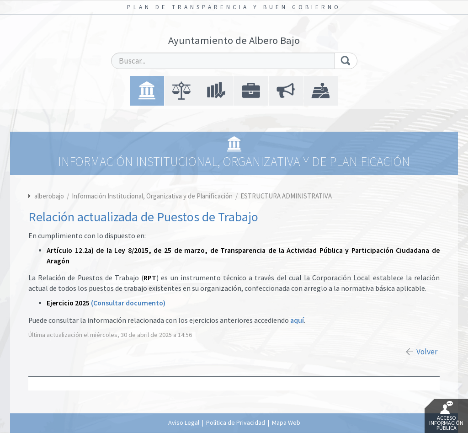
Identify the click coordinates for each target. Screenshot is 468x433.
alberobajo (49, 196)
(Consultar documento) (128, 303)
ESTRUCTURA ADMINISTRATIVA (286, 196)
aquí (297, 320)
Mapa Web (286, 422)
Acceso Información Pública (446, 416)
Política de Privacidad (235, 422)
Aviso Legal (183, 422)
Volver (426, 352)
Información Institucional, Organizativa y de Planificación (153, 196)
